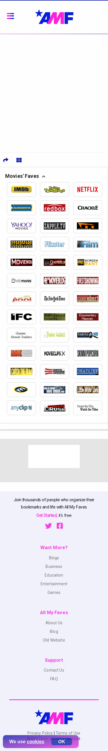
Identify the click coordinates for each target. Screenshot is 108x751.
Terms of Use (68, 733)
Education (54, 575)
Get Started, (47, 515)
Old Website (54, 640)
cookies (35, 741)
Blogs (54, 558)
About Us (54, 622)
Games (54, 592)
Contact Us (54, 670)
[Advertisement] (54, 91)
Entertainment (54, 584)
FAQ (54, 679)
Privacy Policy (40, 733)
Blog (54, 631)
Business (54, 566)
